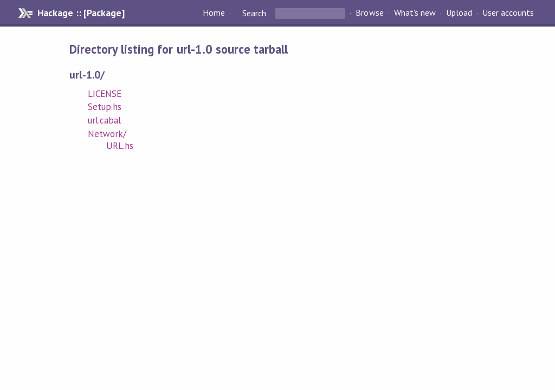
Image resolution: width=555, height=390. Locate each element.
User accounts (508, 13)
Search (254, 13)
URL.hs (119, 146)
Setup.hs (104, 107)
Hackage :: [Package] (80, 13)
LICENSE (104, 94)
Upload (459, 13)
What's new (415, 13)
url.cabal (104, 120)
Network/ (107, 134)
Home (214, 13)
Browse (369, 13)
